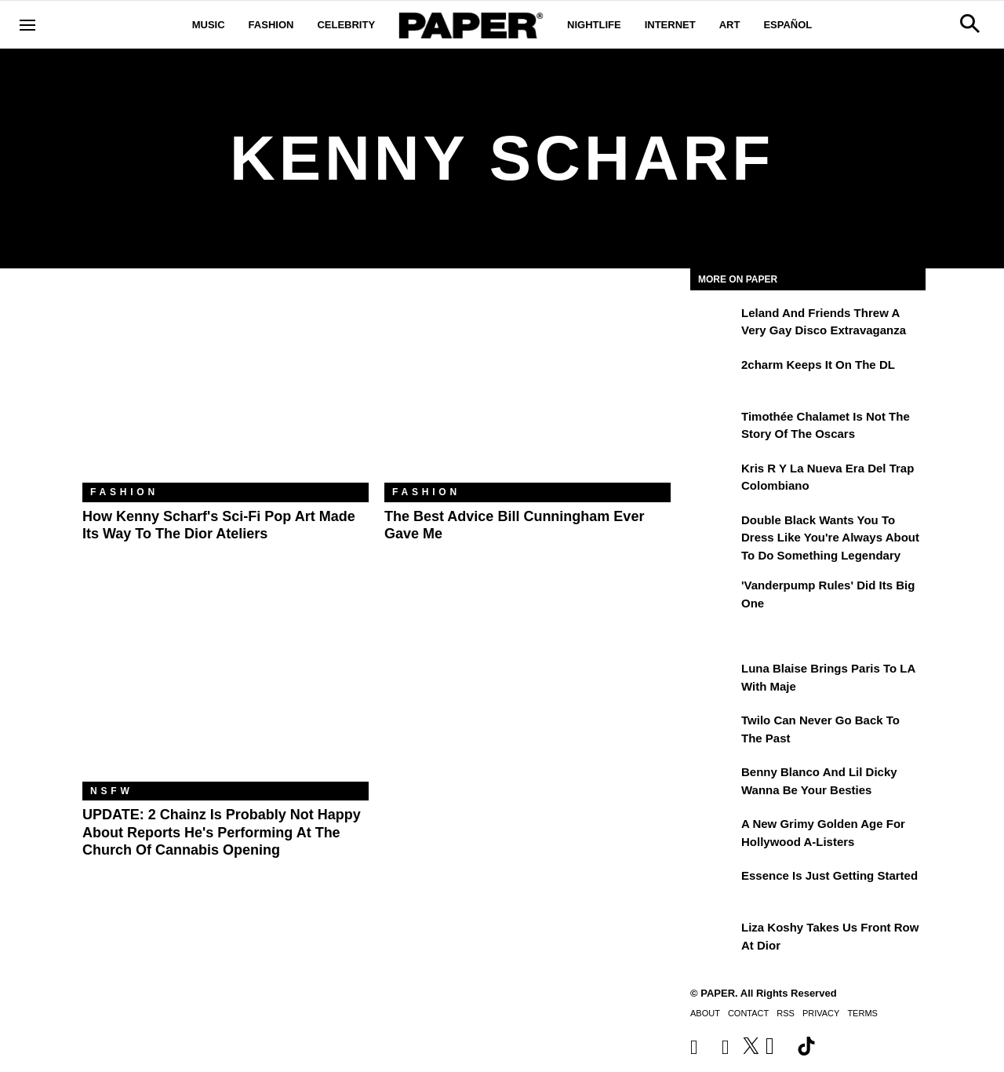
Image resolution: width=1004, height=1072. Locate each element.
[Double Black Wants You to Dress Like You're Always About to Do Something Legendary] (713, 531)
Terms (862, 1013)
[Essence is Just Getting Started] (713, 886)
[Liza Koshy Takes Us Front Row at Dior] (713, 938)
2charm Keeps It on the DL (818, 364)
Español (787, 25)
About (705, 1013)
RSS (786, 1013)
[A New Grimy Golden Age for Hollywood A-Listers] (713, 835)
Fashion (271, 25)
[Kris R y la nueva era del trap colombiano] (713, 479)
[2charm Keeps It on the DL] (713, 376)
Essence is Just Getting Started (829, 875)
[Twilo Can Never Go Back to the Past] (713, 731)
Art (729, 25)
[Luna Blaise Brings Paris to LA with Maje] (713, 679)
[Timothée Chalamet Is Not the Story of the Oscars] (713, 427)
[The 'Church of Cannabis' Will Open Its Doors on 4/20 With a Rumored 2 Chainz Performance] (225, 686)
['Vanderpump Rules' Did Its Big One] (713, 596)
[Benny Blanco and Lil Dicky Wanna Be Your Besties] (713, 783)
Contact (748, 1013)
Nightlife (594, 25)
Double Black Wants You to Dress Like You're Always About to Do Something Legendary (830, 537)
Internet (670, 25)
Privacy (820, 1013)
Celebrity (346, 25)
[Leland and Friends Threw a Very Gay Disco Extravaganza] (713, 324)
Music (208, 25)
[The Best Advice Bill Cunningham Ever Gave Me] (527, 387)
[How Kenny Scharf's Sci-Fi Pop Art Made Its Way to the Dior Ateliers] (225, 387)
